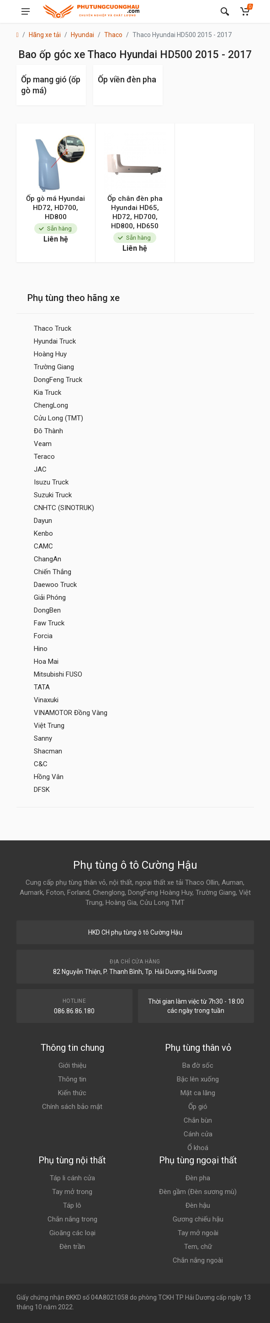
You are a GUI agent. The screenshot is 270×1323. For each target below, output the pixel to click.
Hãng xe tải (45, 34)
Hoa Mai (46, 661)
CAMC (43, 546)
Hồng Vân (49, 777)
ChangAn (47, 559)
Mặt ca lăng (197, 1093)
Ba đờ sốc (197, 1065)
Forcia (43, 636)
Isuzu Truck (51, 482)
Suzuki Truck (53, 495)
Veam (43, 444)
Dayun (43, 520)
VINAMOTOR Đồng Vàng (70, 713)
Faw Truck (49, 623)
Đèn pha (197, 1178)
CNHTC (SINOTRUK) (64, 508)
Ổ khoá (197, 1148)
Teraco (44, 456)
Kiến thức (72, 1093)
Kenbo (43, 533)
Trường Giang (54, 367)
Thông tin (72, 1079)
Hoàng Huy (50, 354)
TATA (42, 687)
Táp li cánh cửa (72, 1178)
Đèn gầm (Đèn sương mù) (198, 1192)
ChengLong (51, 405)
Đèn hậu (197, 1205)
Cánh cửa (198, 1134)
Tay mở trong (72, 1192)
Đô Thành (48, 431)
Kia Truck (47, 392)
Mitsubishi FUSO (58, 674)
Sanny (43, 738)
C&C (41, 764)
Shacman (48, 751)
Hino (41, 649)
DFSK (42, 789)
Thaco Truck (52, 328)
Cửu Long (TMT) (58, 418)
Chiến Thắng (52, 572)
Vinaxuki (46, 700)
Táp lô (72, 1205)
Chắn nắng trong (72, 1219)
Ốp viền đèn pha (127, 79)
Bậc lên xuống (198, 1079)
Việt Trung (49, 725)
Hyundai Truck (55, 341)
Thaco (113, 34)
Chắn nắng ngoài (198, 1260)
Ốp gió (197, 1106)
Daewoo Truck (55, 585)
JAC (40, 469)
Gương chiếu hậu (198, 1219)
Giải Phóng (50, 597)
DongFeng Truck (58, 380)
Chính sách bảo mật (72, 1106)
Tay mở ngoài (198, 1233)
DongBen (47, 610)
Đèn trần (72, 1246)
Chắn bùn (198, 1120)
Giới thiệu (72, 1065)
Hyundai (82, 34)
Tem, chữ (198, 1246)
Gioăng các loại (72, 1233)
